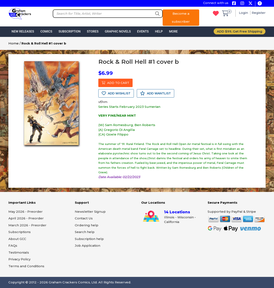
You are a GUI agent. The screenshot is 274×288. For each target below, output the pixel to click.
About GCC (17, 239)
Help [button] (159, 31)
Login (244, 13)
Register (259, 13)
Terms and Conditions (26, 266)
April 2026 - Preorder (26, 218)
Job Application (87, 246)
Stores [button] (92, 31)
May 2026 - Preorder (25, 212)
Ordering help (86, 225)
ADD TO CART (115, 83)
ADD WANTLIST (155, 93)
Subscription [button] (70, 31)
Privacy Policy (19, 259)
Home (13, 43)
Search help (85, 232)
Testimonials (18, 252)
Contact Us (84, 218)
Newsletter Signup (90, 212)
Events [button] (143, 31)
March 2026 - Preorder (27, 225)
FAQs (12, 246)
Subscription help (89, 239)
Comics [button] (46, 31)
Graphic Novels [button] (118, 31)
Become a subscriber (181, 17)
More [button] (173, 31)
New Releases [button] (23, 31)
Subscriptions (19, 232)
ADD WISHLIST (116, 93)
